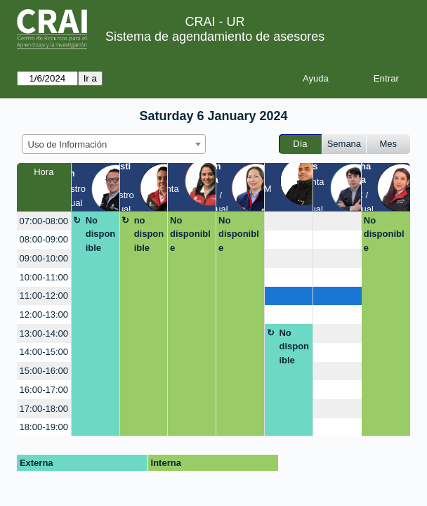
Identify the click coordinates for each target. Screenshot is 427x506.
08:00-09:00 (44, 239)
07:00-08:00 (44, 221)
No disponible (101, 234)
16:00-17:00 (44, 389)
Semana (344, 143)
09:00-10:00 (44, 258)
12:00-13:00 (44, 314)
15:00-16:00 (44, 370)
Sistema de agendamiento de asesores (214, 37)
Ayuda (316, 78)
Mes (389, 143)
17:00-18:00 (44, 408)
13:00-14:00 (44, 333)
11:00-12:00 (44, 295)
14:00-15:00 (44, 351)
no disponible (149, 234)
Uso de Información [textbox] (67, 144)
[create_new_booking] (289, 221)
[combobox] (114, 144)
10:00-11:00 (44, 277)
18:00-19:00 (44, 427)
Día (300, 143)
